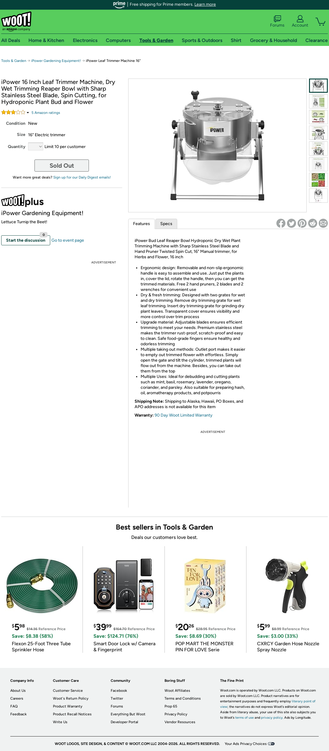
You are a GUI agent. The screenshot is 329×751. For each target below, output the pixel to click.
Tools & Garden (13, 61)
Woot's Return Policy (70, 698)
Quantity (16, 146)
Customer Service (68, 690)
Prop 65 (170, 706)
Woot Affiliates (177, 690)
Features (141, 223)
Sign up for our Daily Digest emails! (82, 177)
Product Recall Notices (72, 714)
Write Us (60, 722)
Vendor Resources (179, 722)
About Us (18, 690)
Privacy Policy (175, 714)
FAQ (14, 706)
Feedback (18, 714)
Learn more (205, 4)
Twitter (117, 698)
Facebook (119, 690)
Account (300, 21)
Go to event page (67, 240)
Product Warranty (67, 706)
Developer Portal (124, 722)
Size (21, 134)
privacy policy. (272, 718)
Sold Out (62, 165)
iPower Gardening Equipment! (56, 61)
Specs (166, 223)
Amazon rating (45, 113)
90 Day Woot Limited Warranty (184, 415)
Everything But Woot (128, 714)
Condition (15, 123)
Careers (16, 698)
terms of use (244, 718)
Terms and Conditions (182, 698)
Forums (277, 21)
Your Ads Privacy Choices (246, 744)
